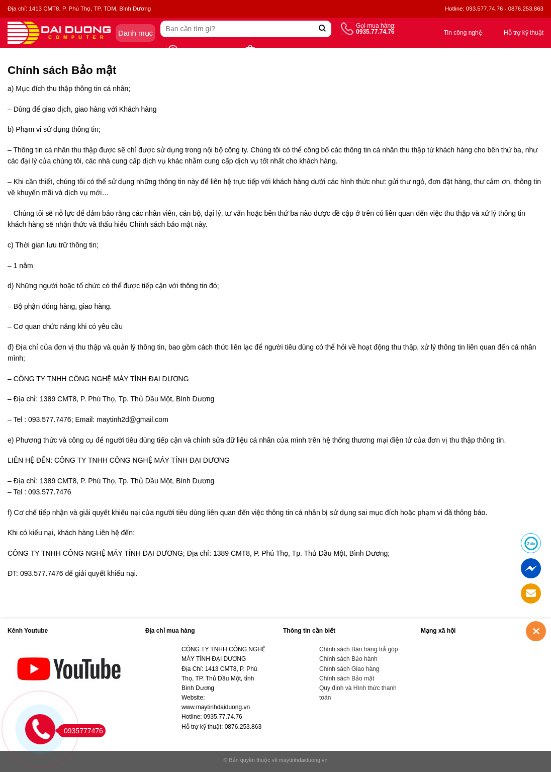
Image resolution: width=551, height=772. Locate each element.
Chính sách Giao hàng (349, 668)
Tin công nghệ (463, 32)
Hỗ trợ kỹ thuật (523, 32)
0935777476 (80, 731)
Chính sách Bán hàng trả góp (358, 649)
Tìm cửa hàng (200, 51)
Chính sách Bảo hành (348, 658)
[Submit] (322, 29)
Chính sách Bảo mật (346, 678)
